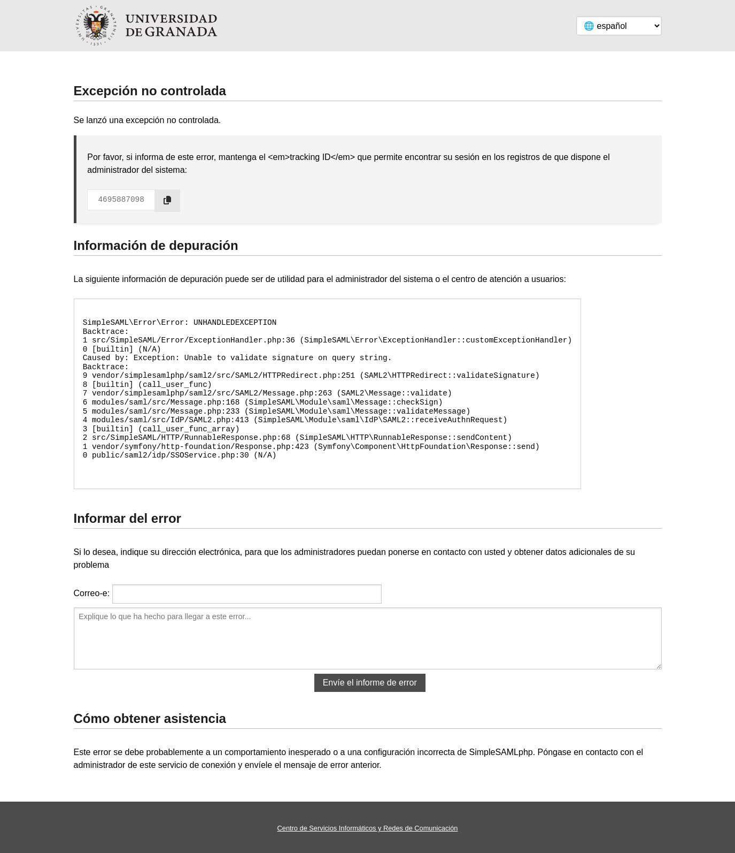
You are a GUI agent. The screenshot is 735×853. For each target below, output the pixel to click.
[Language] (619, 25)
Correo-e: (92, 593)
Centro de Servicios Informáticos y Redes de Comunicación (367, 828)
